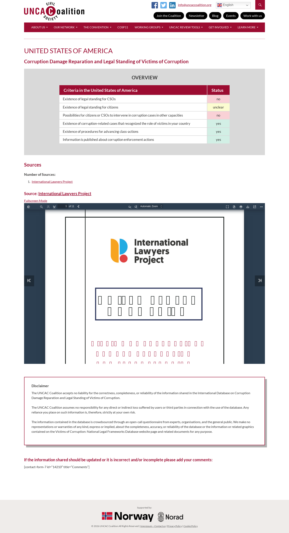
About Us (38, 27)
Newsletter (196, 15)
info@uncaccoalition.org (194, 5)
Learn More (246, 27)
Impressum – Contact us (153, 526)
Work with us (252, 15)
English (225, 5)
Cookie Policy (190, 526)
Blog (215, 15)
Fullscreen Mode (35, 201)
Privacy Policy (174, 526)
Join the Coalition (169, 15)
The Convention (96, 27)
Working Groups (147, 27)
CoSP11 (122, 27)
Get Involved (219, 27)
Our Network (64, 27)
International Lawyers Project (52, 181)
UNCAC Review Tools (184, 27)
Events (231, 15)
